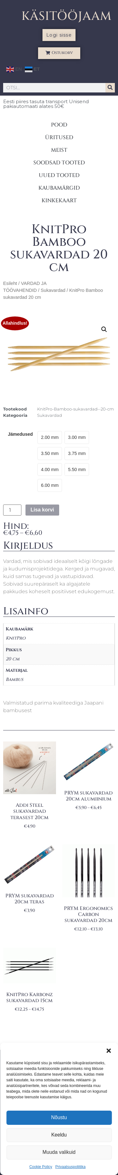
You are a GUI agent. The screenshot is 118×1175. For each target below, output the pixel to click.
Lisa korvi (42, 509)
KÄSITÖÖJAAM (66, 16)
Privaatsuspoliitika (70, 1167)
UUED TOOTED (59, 175)
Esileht (10, 283)
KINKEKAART (59, 200)
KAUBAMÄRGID (59, 188)
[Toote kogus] (12, 510)
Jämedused (20, 434)
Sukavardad (53, 290)
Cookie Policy (40, 1167)
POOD (59, 124)
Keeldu (59, 1135)
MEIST (59, 150)
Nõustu (59, 1117)
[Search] (110, 87)
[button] (108, 1051)
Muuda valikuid (59, 1152)
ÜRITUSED (59, 137)
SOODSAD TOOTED (59, 162)
